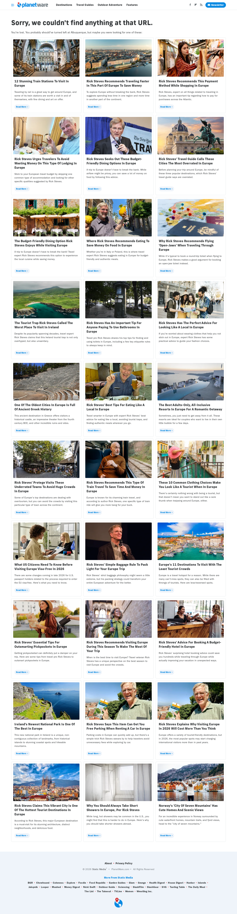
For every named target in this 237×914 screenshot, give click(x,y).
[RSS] (201, 6)
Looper (45, 887)
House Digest (175, 883)
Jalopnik (33, 887)
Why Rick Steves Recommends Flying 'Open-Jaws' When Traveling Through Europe (186, 245)
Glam (132, 883)
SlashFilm (138, 887)
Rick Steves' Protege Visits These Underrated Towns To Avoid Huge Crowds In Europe (44, 487)
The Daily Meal (196, 887)
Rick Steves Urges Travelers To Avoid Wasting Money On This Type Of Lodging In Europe (45, 163)
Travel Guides (85, 5)
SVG (164, 887)
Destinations (64, 5)
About (108, 863)
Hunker (191, 883)
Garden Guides (117, 883)
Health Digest (157, 883)
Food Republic (97, 883)
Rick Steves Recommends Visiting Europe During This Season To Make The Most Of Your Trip (117, 646)
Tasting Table (177, 887)
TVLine (118, 891)
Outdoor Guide (107, 887)
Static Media (99, 869)
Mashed (56, 887)
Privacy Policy (124, 863)
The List (89, 891)
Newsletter (216, 5)
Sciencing (123, 887)
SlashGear (152, 887)
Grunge (142, 883)
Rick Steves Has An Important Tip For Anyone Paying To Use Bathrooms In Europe (114, 327)
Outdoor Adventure (110, 5)
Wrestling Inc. (144, 891)
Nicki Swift (89, 887)
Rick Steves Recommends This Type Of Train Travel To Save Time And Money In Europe (116, 487)
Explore (71, 883)
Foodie (82, 883)
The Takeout (104, 891)
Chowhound (43, 883)
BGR (30, 883)
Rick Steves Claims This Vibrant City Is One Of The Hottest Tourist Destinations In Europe (46, 810)
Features (132, 5)
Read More (21, 107)
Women (129, 891)
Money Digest (72, 887)
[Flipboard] (195, 6)
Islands (202, 883)
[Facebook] (190, 6)
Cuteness (58, 883)
